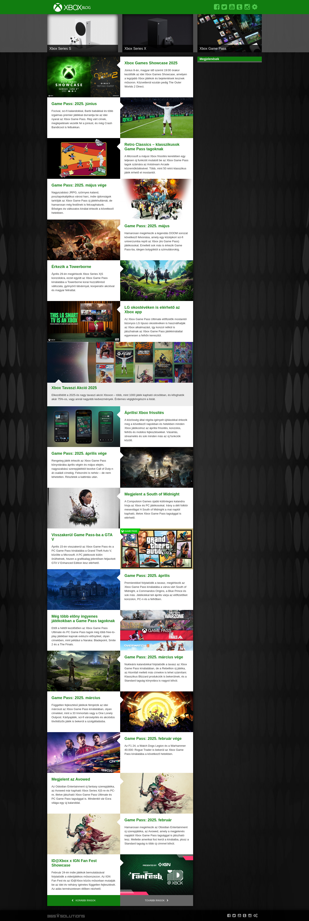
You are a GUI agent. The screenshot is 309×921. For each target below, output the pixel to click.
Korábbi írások (86, 900)
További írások (155, 900)
